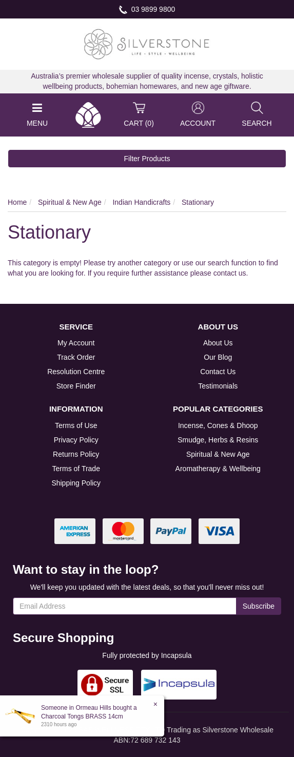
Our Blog (218, 357)
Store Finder (76, 386)
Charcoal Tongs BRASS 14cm (82, 716)
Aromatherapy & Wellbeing (218, 468)
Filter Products (147, 158)
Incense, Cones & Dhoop (218, 425)
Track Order (76, 357)
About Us (218, 343)
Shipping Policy (76, 483)
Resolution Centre (76, 371)
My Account (75, 343)
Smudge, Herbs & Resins (218, 440)
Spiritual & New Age (218, 454)
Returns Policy (76, 454)
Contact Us (218, 371)
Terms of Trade (76, 468)
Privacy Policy (76, 440)
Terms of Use (76, 425)
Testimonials (218, 386)
